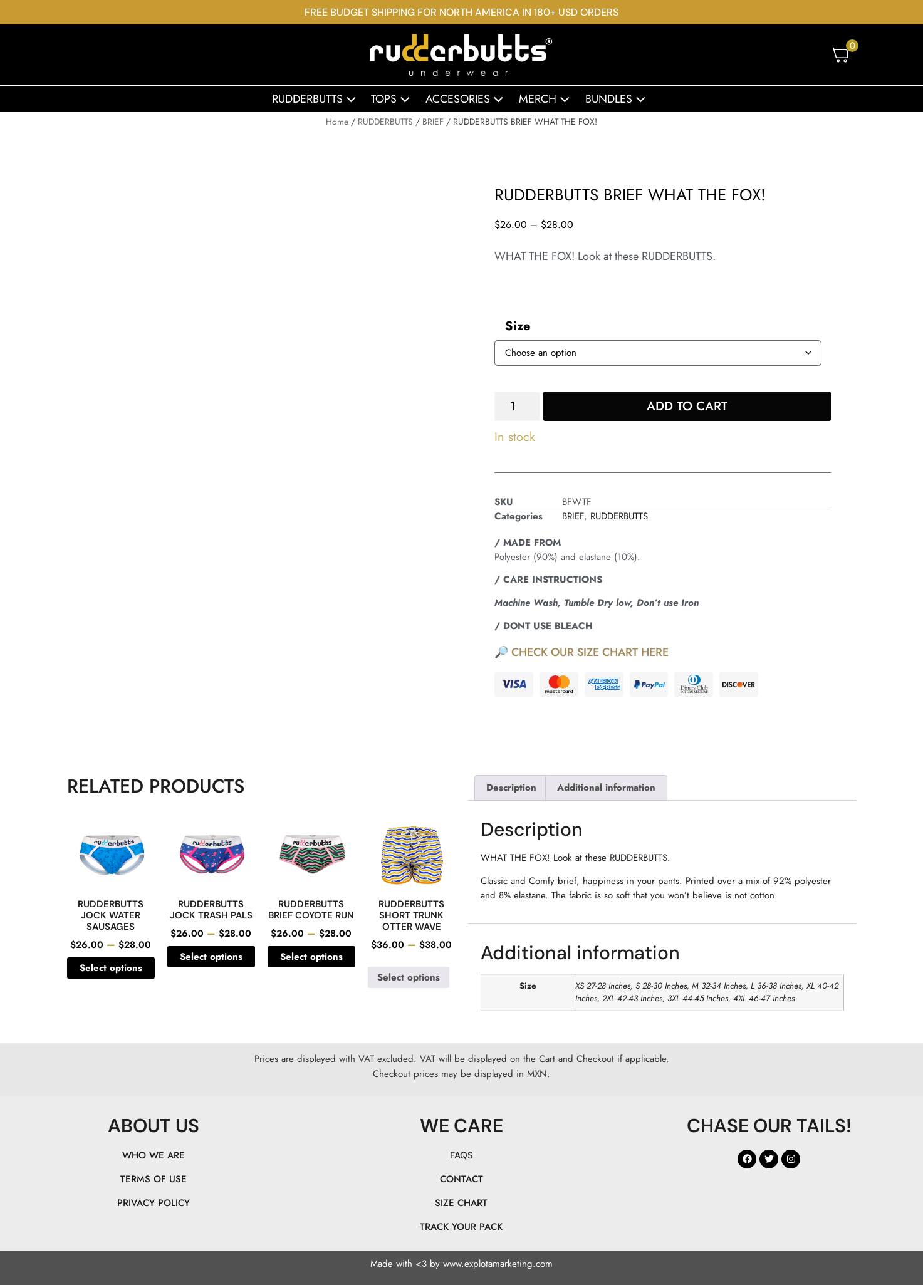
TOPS (393, 98)
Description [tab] (511, 787)
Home (337, 121)
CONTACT (461, 1179)
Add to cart (687, 406)
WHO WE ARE (153, 1155)
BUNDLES (618, 98)
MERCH (547, 98)
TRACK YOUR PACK (461, 1227)
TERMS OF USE (153, 1179)
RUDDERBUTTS (317, 98)
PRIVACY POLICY (153, 1203)
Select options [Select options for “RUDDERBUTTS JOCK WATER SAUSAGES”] (111, 968)
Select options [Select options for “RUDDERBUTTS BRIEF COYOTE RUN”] (311, 957)
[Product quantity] (517, 406)
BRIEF (433, 121)
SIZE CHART (461, 1203)
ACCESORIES (467, 98)
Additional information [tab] (606, 787)
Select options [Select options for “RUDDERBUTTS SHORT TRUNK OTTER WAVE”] (408, 977)
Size (517, 326)
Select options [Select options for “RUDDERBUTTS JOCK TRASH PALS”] (211, 957)
